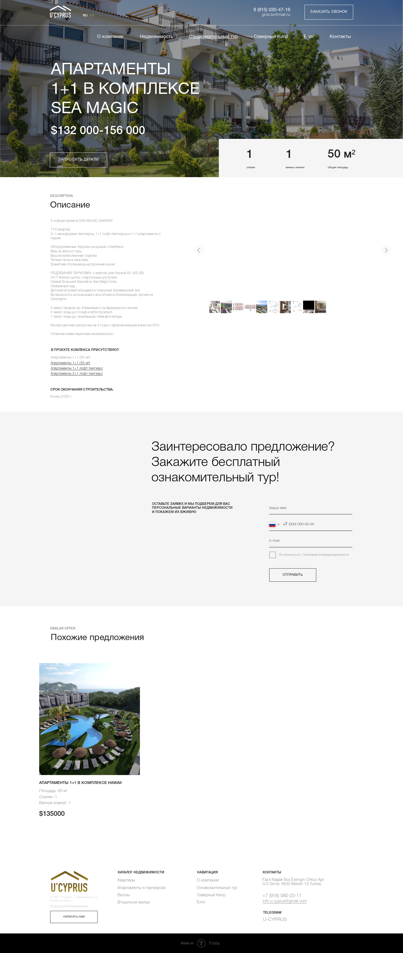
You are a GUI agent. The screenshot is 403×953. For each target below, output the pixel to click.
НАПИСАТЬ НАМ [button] (74, 917)
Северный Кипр (271, 37)
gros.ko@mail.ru (276, 15)
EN (92, 15)
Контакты (340, 37)
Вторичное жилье (134, 902)
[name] (310, 508)
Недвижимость (156, 37)
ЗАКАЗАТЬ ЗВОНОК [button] (328, 12)
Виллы (124, 895)
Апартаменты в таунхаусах (141, 888)
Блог (309, 37)
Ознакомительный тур (217, 888)
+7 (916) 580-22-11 (282, 896)
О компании (110, 37)
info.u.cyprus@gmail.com (285, 901)
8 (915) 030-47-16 (272, 10)
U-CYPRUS (275, 920)
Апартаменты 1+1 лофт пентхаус (77, 368)
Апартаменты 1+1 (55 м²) (70, 363)
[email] (310, 541)
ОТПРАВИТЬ (293, 574)
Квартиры (126, 880)
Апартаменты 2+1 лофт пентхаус (77, 373)
